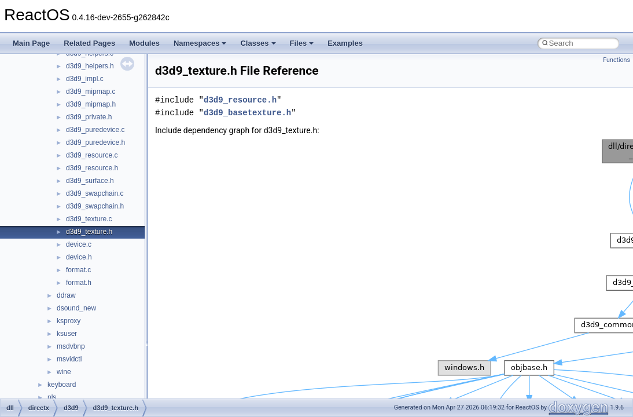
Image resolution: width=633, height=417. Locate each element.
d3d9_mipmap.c (90, 91)
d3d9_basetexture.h (247, 112)
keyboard (61, 385)
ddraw (66, 295)
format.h (78, 283)
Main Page (31, 43)
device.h (79, 257)
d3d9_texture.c (89, 219)
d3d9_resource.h (92, 168)
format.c (78, 270)
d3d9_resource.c (91, 155)
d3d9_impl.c (85, 79)
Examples (345, 43)
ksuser (67, 334)
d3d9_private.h (89, 117)
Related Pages (89, 43)
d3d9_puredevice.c (95, 130)
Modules (144, 43)
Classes (257, 43)
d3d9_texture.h (89, 232)
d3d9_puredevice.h (95, 142)
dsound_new (76, 308)
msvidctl (69, 359)
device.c (78, 244)
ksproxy (68, 321)
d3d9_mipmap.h (91, 104)
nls (51, 397)
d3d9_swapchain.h (95, 206)
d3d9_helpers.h (90, 66)
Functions (616, 60)
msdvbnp (71, 346)
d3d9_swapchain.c (94, 193)
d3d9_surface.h (90, 181)
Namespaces (200, 43)
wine (64, 372)
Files (302, 43)
